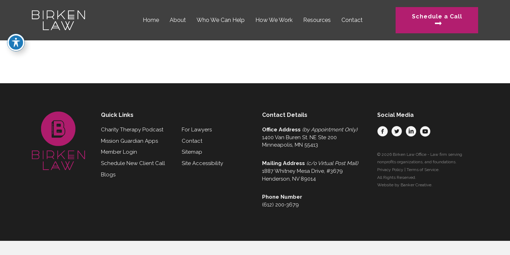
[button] (382, 131)
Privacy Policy (390, 169)
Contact (192, 141)
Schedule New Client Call (133, 163)
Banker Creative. (416, 184)
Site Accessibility (202, 163)
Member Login (119, 152)
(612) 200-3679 (280, 205)
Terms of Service (422, 169)
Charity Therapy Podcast (132, 129)
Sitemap (192, 152)
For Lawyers (197, 129)
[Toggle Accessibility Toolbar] (15, 30)
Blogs (108, 174)
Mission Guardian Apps (129, 141)
